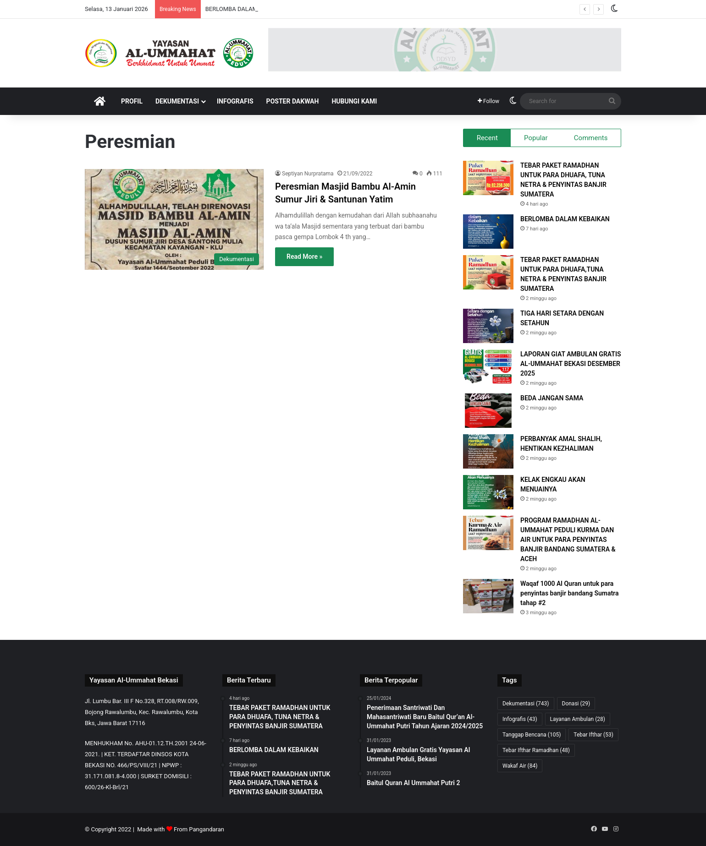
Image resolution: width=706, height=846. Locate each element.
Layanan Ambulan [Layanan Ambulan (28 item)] (577, 719)
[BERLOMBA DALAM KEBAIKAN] (488, 231)
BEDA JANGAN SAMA (551, 398)
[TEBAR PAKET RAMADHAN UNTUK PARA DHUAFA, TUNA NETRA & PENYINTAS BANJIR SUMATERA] (488, 178)
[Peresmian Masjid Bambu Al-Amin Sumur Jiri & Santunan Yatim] (174, 219)
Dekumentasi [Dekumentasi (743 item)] (525, 703)
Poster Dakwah (292, 101)
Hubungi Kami (354, 101)
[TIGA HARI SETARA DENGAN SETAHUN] (488, 326)
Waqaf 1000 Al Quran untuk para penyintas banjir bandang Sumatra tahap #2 (569, 593)
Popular (536, 138)
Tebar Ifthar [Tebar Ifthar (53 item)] (593, 734)
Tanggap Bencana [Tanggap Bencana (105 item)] (531, 734)
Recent (487, 138)
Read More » (304, 256)
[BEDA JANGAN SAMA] (488, 410)
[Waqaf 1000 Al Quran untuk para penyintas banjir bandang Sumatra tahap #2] (488, 596)
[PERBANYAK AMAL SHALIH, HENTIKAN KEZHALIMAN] (488, 451)
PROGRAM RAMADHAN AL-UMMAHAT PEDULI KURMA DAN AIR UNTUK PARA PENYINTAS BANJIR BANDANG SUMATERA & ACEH (568, 539)
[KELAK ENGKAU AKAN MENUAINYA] (488, 492)
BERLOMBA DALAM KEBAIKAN (565, 219)
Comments (591, 138)
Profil (132, 101)
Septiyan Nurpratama (308, 173)
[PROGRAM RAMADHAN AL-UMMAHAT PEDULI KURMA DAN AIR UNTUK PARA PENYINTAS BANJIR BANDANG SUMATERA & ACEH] (488, 533)
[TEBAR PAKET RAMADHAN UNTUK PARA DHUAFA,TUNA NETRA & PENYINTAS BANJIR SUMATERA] (488, 272)
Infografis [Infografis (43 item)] (519, 719)
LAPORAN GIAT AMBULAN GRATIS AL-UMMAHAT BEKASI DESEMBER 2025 (570, 363)
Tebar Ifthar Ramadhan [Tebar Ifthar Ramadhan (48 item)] (536, 750)
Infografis (235, 101)
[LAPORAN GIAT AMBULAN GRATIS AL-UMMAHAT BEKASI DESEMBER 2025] (488, 366)
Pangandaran (206, 829)
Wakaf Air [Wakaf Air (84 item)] (519, 766)
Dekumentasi (177, 101)
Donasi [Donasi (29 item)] (576, 703)
